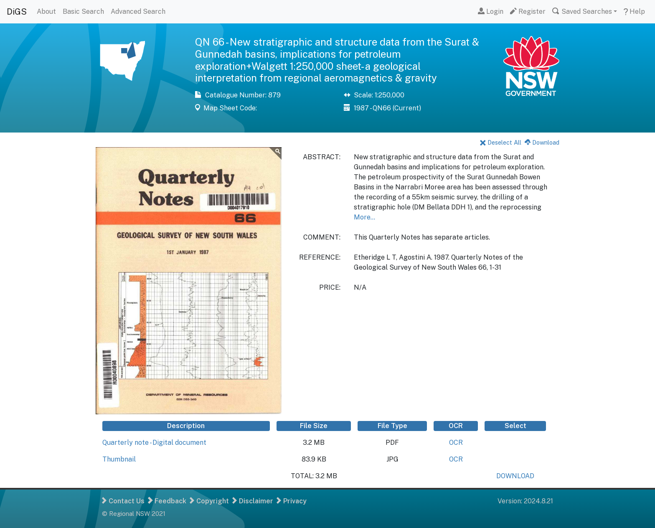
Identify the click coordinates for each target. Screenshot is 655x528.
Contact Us (123, 501)
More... (364, 217)
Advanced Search (138, 11)
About (46, 11)
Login (490, 11)
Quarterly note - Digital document (154, 442)
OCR (456, 442)
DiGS (17, 12)
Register (528, 11)
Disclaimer (252, 501)
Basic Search (83, 11)
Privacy (292, 501)
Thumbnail (119, 459)
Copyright (209, 501)
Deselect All (500, 142)
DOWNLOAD (515, 476)
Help (634, 11)
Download (542, 142)
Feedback (167, 501)
